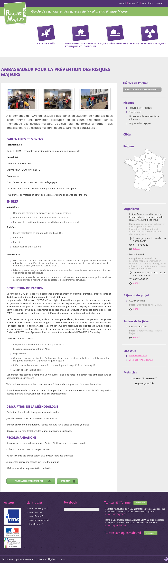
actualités (134, 3)
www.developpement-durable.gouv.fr (39, 522)
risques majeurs (142, 384)
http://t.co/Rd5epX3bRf (115, 514)
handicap (150, 379)
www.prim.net (35, 512)
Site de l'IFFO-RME (138, 355)
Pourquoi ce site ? (25, 559)
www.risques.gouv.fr (38, 508)
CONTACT (63, 559)
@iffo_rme (123, 502)
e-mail (136, 248)
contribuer (147, 3)
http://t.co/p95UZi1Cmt (115, 525)
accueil (122, 3)
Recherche (163, 30)
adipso (166, 559)
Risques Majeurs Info (15, 12)
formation (136, 379)
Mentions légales (46, 559)
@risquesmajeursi (128, 532)
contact (160, 3)
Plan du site (7, 559)
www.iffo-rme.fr (36, 516)
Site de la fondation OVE (141, 359)
